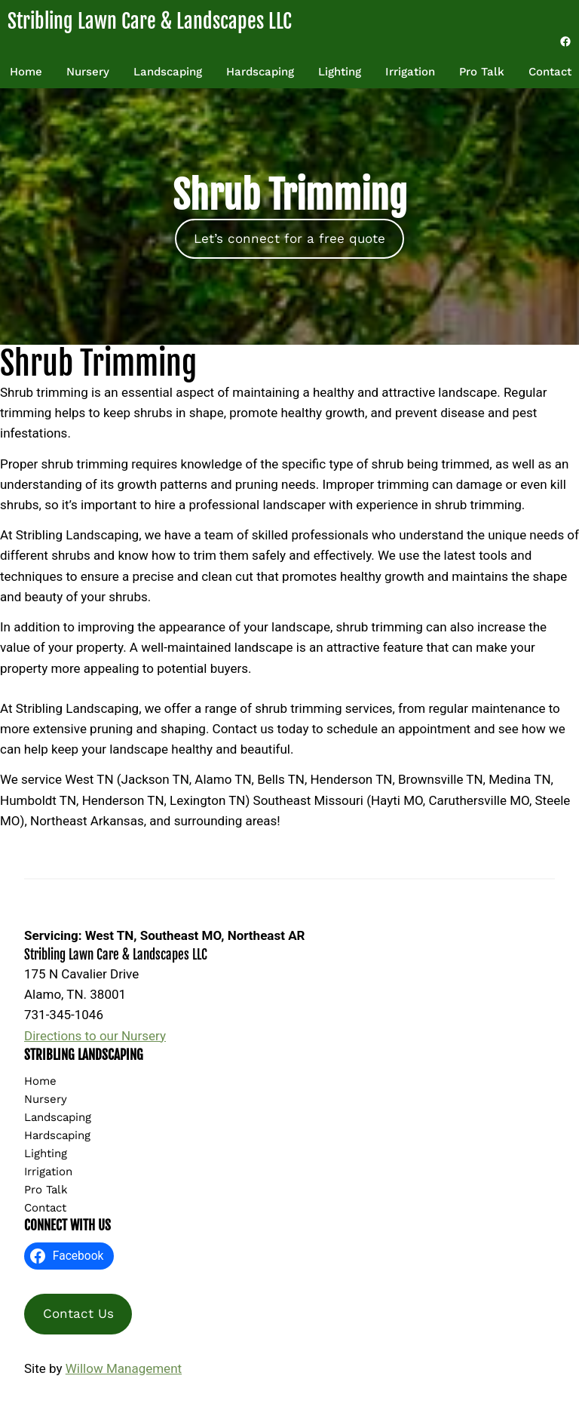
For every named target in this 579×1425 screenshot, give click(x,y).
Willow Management (124, 1368)
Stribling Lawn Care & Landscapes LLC (150, 21)
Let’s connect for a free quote (289, 238)
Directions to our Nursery (95, 1035)
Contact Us (78, 1313)
